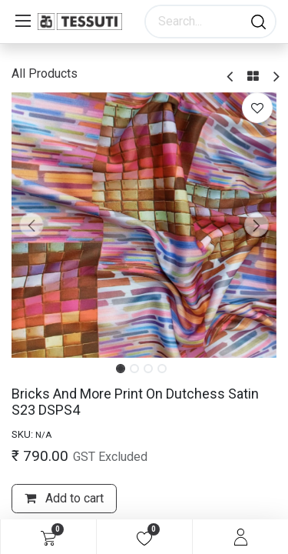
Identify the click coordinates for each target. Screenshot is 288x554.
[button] (31, 224)
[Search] (258, 21)
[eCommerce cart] (48, 537)
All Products (45, 73)
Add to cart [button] (64, 498)
